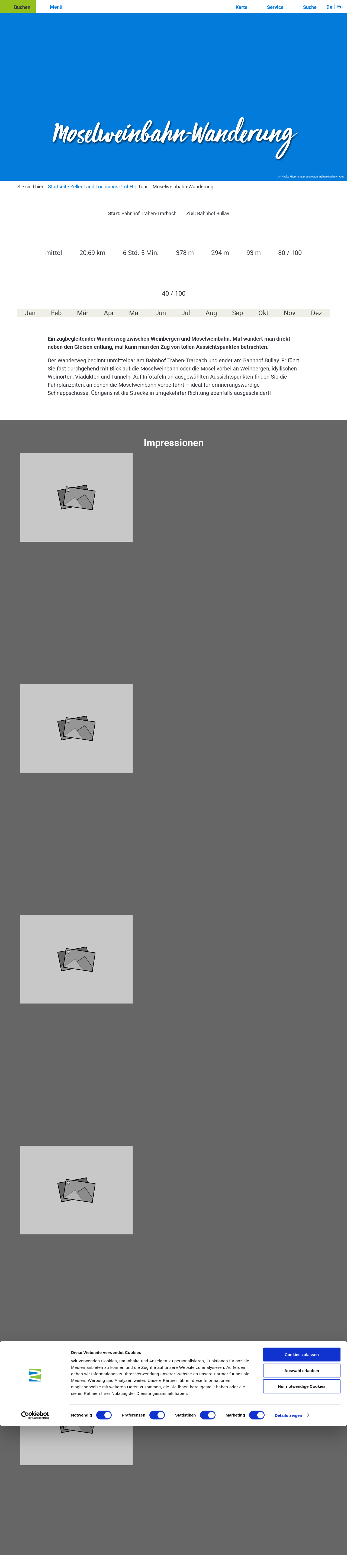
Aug (211, 313)
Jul (185, 313)
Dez (316, 313)
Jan (30, 313)
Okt (263, 313)
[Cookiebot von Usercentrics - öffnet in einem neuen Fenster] (35, 1544)
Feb (56, 313)
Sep (237, 313)
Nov (289, 313)
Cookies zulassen (302, 1483)
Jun (160, 313)
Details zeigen (288, 1544)
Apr (109, 313)
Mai (134, 313)
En (340, 6)
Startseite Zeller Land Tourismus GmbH (90, 186)
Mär (82, 313)
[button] (18, 6)
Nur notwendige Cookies (302, 1515)
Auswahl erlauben (301, 1499)
